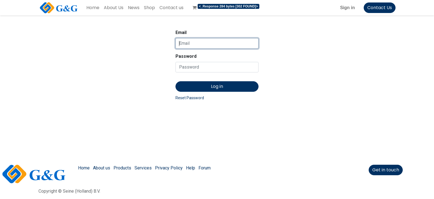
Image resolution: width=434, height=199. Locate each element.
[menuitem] (93, 7)
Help (190, 168)
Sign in (347, 7)
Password (186, 56)
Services (143, 168)
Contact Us (379, 7)
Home (84, 168)
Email (181, 32)
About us (101, 168)
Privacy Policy (169, 168)
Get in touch (385, 170)
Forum (204, 168)
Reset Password (189, 98)
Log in (217, 86)
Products (122, 168)
